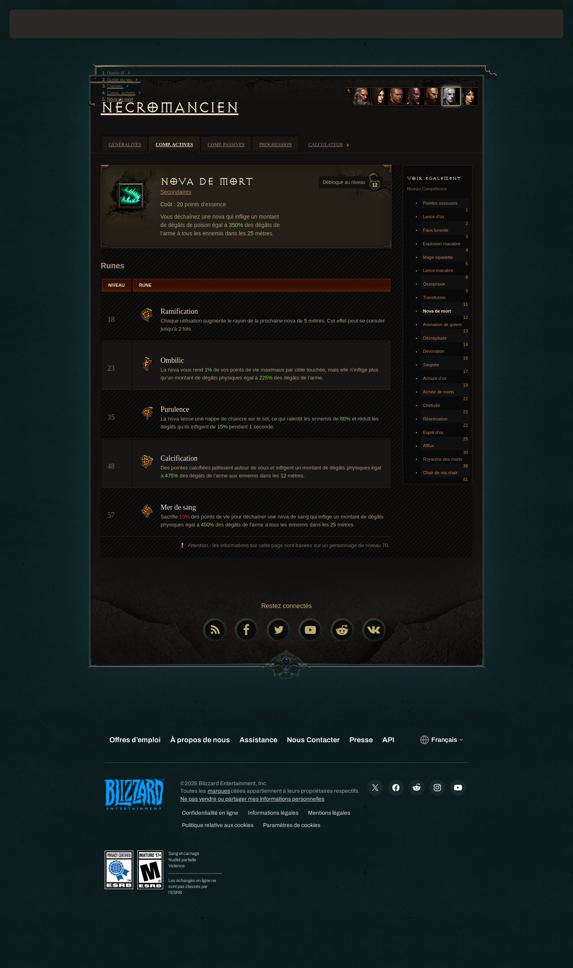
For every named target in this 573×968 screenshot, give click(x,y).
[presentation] (39, 24)
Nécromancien (169, 107)
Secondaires (175, 192)
